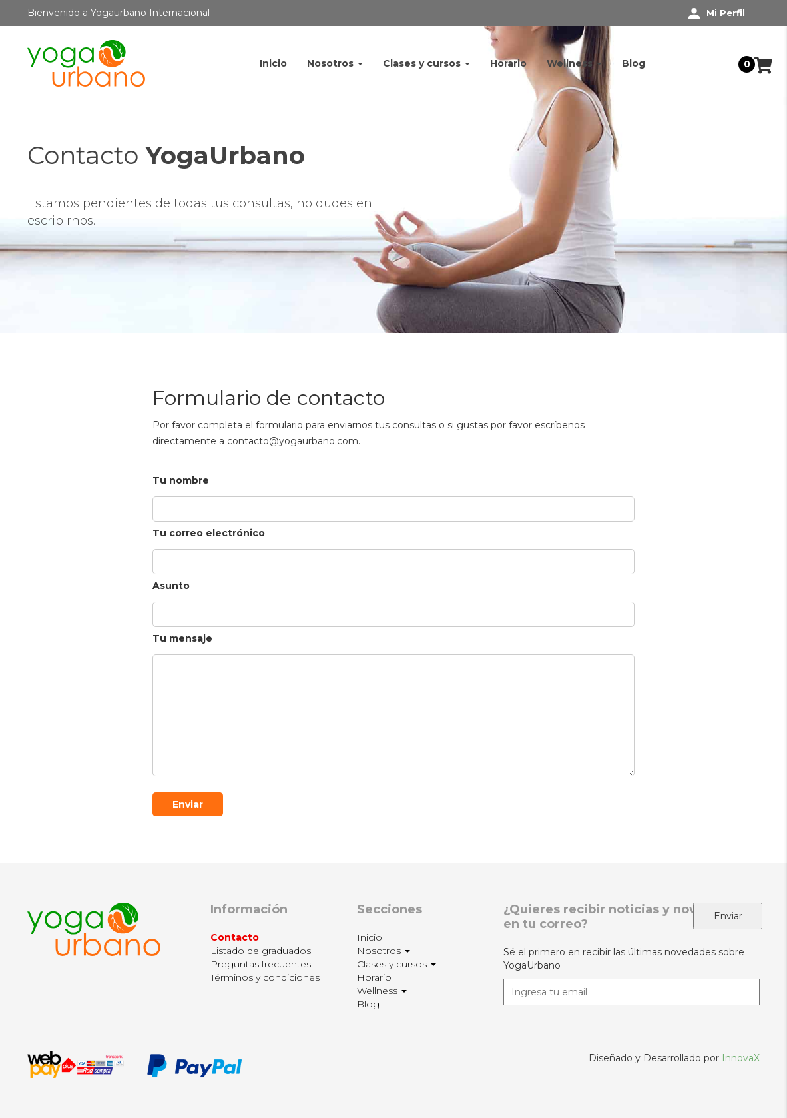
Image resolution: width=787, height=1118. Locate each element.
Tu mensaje (393, 705)
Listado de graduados (260, 951)
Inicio (273, 63)
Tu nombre (393, 494)
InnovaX (741, 1058)
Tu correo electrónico (393, 547)
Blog (633, 63)
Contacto (234, 937)
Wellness (574, 63)
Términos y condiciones (265, 977)
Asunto (393, 600)
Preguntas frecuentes (260, 964)
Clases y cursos (426, 63)
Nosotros (335, 63)
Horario (508, 63)
